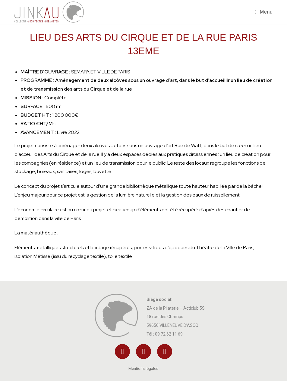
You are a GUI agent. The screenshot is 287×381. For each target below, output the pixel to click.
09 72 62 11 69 (169, 334)
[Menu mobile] (263, 11)
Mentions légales (143, 368)
